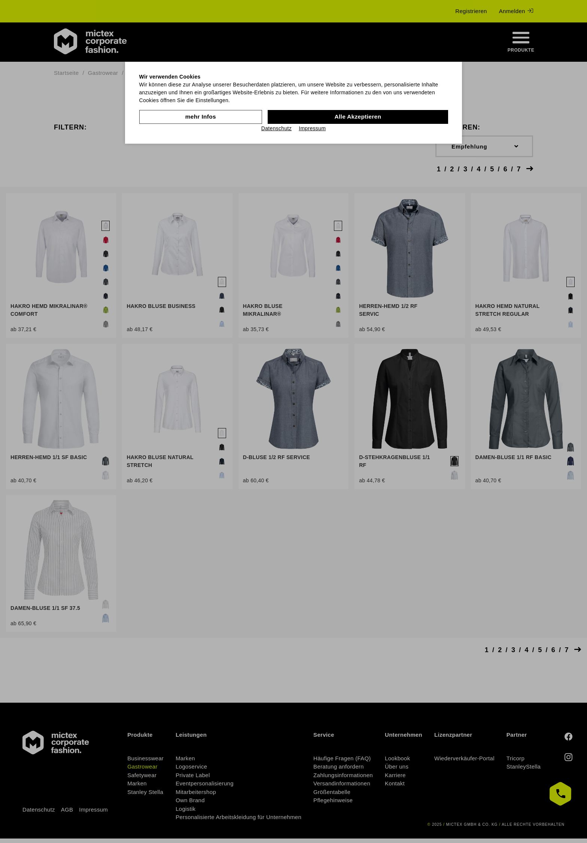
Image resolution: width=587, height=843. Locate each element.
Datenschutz (276, 128)
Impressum (312, 128)
